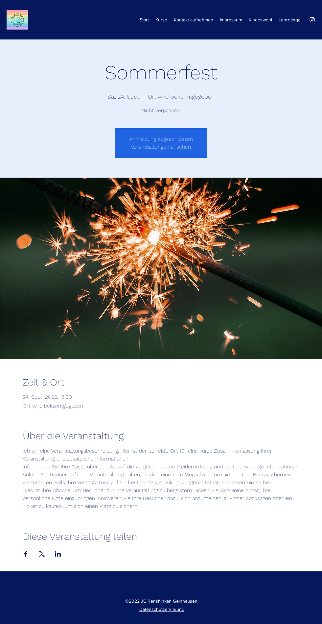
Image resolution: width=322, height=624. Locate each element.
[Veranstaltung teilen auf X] (42, 554)
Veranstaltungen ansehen (161, 147)
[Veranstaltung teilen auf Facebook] (26, 554)
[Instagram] (312, 19)
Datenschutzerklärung (161, 609)
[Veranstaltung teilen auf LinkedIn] (58, 554)
